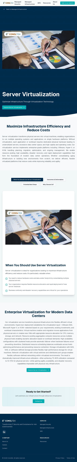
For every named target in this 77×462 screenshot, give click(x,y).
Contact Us (38, 401)
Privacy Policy (60, 458)
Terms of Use (71, 458)
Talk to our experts (67, 3)
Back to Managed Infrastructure (15, 9)
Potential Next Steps (30, 184)
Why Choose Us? (48, 184)
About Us (55, 3)
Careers (4, 445)
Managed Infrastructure (30, 3)
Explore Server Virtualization (14, 107)
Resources (47, 3)
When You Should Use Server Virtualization (27, 179)
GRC (39, 3)
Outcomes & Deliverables (55, 179)
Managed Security (17, 3)
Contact (4, 448)
